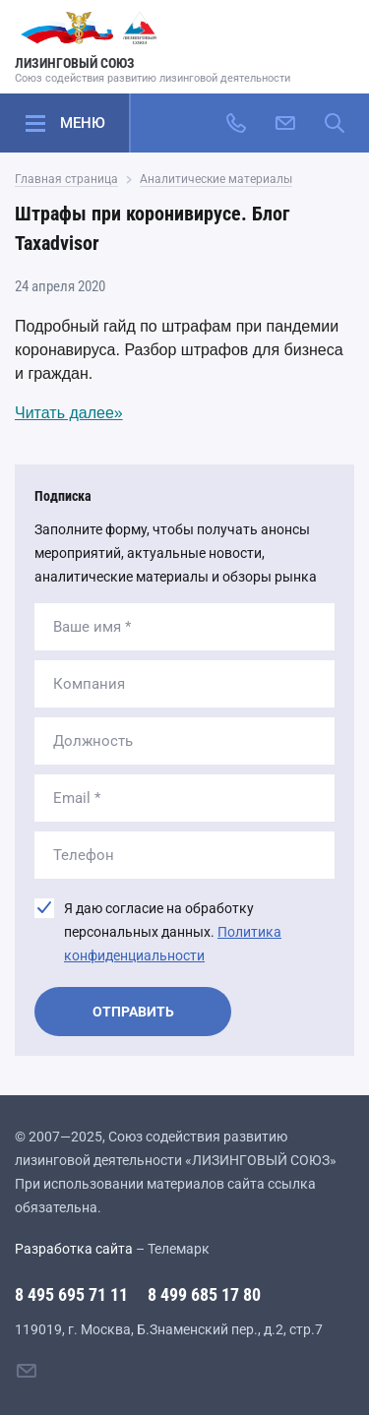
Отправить (133, 1011)
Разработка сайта (74, 1249)
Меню (82, 123)
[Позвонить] (236, 123)
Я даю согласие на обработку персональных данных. (172, 931)
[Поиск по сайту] (334, 123)
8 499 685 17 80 (204, 1294)
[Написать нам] (285, 123)
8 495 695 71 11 (71, 1294)
